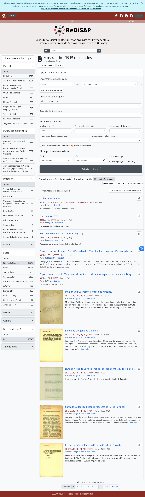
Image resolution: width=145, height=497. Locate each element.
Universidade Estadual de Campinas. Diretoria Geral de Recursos (18, 204)
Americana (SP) (18, 305)
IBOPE (18, 98)
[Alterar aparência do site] (131, 15)
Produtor (8, 178)
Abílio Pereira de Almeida (18, 81)
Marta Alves (18, 197)
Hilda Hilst (18, 77)
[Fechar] (142, 3)
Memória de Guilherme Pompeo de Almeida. (88, 291)
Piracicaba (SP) (18, 296)
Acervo (11, 16)
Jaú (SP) (18, 287)
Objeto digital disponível (85, 126)
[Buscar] (57, 84)
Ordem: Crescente (134, 183)
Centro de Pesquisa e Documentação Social (18, 86)
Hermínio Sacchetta (18, 119)
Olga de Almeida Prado (18, 216)
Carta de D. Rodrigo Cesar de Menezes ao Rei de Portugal (95, 407)
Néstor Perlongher (18, 102)
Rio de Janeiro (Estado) (18, 301)
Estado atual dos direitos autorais (54, 136)
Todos (6, 71)
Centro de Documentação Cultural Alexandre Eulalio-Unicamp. (18, 151)
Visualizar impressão (48, 179)
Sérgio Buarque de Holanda (18, 124)
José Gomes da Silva (50, 198)
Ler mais (65, 267)
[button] (116, 15)
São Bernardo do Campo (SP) (18, 282)
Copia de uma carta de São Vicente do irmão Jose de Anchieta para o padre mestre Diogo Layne (88, 274)
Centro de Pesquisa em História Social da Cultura (18, 231)
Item (18, 339)
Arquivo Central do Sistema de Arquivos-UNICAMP (18, 159)
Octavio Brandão (54, 281)
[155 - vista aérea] (49, 216)
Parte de (7, 65)
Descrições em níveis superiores (56, 145)
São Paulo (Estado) (18, 263)
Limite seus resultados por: (18, 58)
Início (42, 156)
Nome (6, 244)
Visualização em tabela (104, 179)
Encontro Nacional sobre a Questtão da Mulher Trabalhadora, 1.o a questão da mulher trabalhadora (88, 251)
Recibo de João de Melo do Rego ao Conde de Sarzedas (93, 445)
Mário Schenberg (18, 221)
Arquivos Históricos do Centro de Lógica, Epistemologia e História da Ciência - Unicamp (18, 169)
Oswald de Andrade (18, 93)
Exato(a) (131, 161)
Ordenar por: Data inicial (113, 183)
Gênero (7, 320)
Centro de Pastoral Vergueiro (18, 237)
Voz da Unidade (18, 115)
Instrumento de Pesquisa (120, 126)
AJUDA (72, 21)
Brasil (18, 268)
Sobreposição (118, 161)
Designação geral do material (104, 136)
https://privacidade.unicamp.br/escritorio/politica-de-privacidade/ (71, 8)
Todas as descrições (82, 145)
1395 (106, 486)
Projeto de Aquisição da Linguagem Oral (18, 108)
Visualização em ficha (83, 179)
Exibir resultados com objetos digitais (125, 191)
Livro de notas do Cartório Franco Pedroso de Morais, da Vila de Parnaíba (100, 368)
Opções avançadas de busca (54, 72)
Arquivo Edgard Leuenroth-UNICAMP (18, 142)
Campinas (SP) (18, 277)
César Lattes (18, 225)
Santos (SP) (18, 291)
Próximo (114, 486)
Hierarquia (65, 179)
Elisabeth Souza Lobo (56, 258)
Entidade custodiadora (49, 101)
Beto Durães (18, 211)
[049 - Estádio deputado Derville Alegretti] (61, 233)
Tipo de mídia (10, 346)
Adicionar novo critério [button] (51, 90)
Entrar (138, 16)
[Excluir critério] (141, 84)
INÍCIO (13, 21)
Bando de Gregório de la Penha (81, 330)
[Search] (73, 51)
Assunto (7, 312)
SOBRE (131, 21)
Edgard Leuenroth (55, 222)
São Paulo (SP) (18, 273)
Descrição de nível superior (51, 111)
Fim (76, 156)
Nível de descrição (12, 329)
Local (6, 252)
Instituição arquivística (15, 130)
